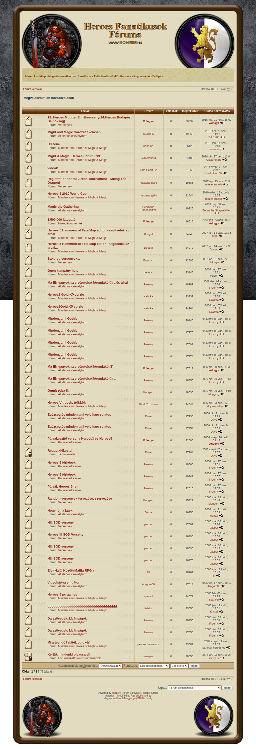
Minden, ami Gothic (63, 318)
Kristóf (148, 608)
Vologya (148, 121)
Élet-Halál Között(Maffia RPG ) (71, 570)
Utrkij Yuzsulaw (148, 404)
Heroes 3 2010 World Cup (67, 193)
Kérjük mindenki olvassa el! (69, 654)
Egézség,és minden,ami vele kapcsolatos (79, 414)
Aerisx (148, 512)
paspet (148, 524)
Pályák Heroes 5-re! (63, 486)
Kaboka (148, 296)
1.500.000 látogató (62, 219)
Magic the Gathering (63, 206)
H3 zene (54, 144)
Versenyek (65, 125)
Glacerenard (148, 157)
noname (148, 145)
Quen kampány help (63, 270)
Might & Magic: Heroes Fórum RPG (75, 156)
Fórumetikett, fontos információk (79, 658)
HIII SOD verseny (61, 522)
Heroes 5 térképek (62, 462)
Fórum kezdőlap (32, 89)
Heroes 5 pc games (62, 594)
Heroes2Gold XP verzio (65, 306)
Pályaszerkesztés (69, 442)
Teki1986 (148, 133)
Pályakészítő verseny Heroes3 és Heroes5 (80, 438)
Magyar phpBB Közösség (138, 698)
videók (53, 168)
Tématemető (66, 454)
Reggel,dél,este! (60, 450)
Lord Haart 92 (148, 169)
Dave (148, 416)
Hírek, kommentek (70, 223)
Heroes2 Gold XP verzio (66, 294)
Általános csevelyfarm (72, 136)
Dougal (148, 234)
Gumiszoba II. (58, 390)
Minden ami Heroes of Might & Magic (82, 148)
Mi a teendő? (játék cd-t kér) (69, 642)
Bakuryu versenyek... (64, 258)
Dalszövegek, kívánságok (67, 618)
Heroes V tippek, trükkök (67, 402)
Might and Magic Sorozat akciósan (74, 132)
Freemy (148, 284)
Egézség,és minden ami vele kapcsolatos (79, 426)
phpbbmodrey (143, 695)
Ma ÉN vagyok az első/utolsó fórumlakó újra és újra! (88, 282)
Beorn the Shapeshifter (148, 208)
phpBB (115, 693)
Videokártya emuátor (64, 582)
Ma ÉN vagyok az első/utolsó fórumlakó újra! (82, 378)
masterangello (148, 182)
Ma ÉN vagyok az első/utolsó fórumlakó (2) (81, 366)
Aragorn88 (148, 584)
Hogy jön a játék (60, 510)
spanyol (148, 596)
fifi (148, 572)
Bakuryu (148, 260)
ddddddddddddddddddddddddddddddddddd (82, 606)
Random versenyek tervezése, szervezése (80, 498)
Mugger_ (148, 392)
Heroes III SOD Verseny (66, 534)
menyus (148, 656)
